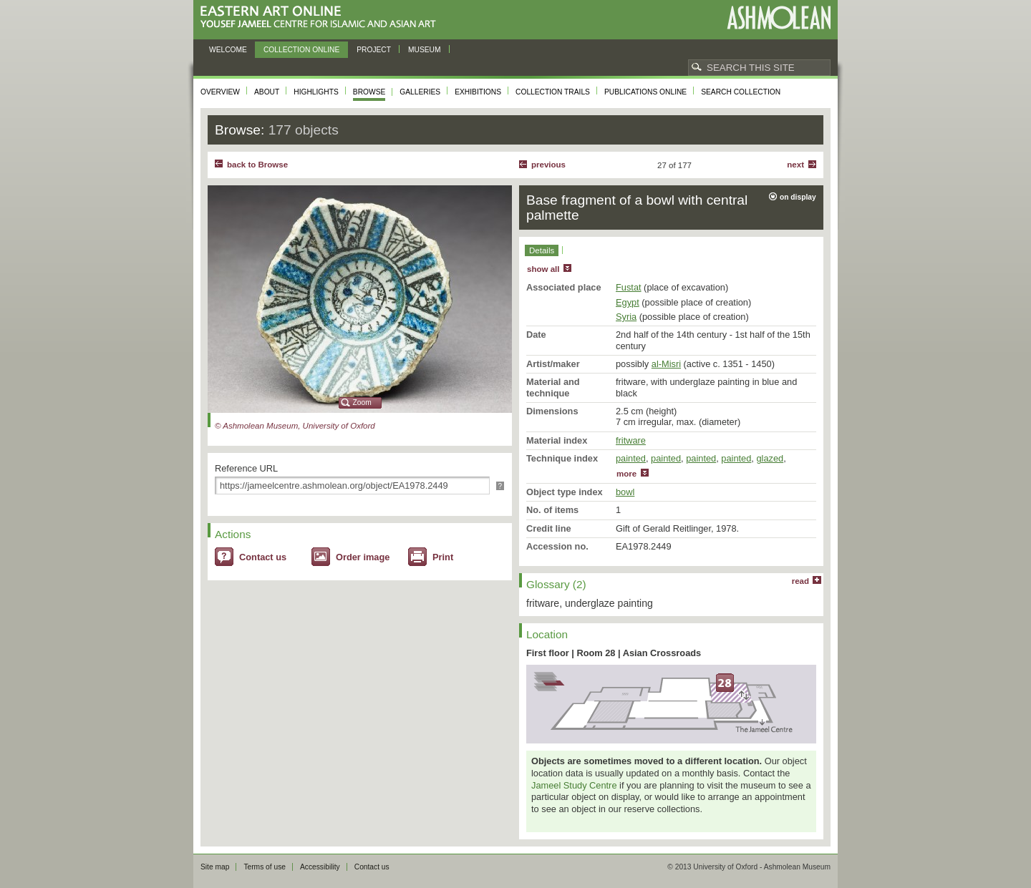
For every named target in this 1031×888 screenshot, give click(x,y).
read (800, 581)
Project (374, 50)
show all (543, 269)
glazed (769, 458)
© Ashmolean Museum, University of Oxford (295, 425)
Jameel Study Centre (574, 785)
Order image (362, 557)
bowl (625, 492)
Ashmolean (779, 17)
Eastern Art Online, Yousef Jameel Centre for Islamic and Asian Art (321, 17)
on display (798, 197)
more (626, 473)
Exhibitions (478, 92)
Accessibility (320, 867)
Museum (424, 50)
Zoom (362, 402)
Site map (214, 867)
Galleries (420, 92)
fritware (631, 440)
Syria (626, 316)
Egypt (627, 302)
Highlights (316, 92)
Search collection (740, 92)
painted (631, 458)
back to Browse (257, 164)
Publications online (645, 92)
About (266, 92)
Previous (548, 164)
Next (795, 164)
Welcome (228, 50)
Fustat (629, 287)
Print (442, 557)
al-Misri (666, 363)
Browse (369, 92)
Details (541, 250)
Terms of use (264, 867)
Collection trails (553, 92)
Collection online (301, 50)
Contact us (262, 557)
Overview (220, 92)
